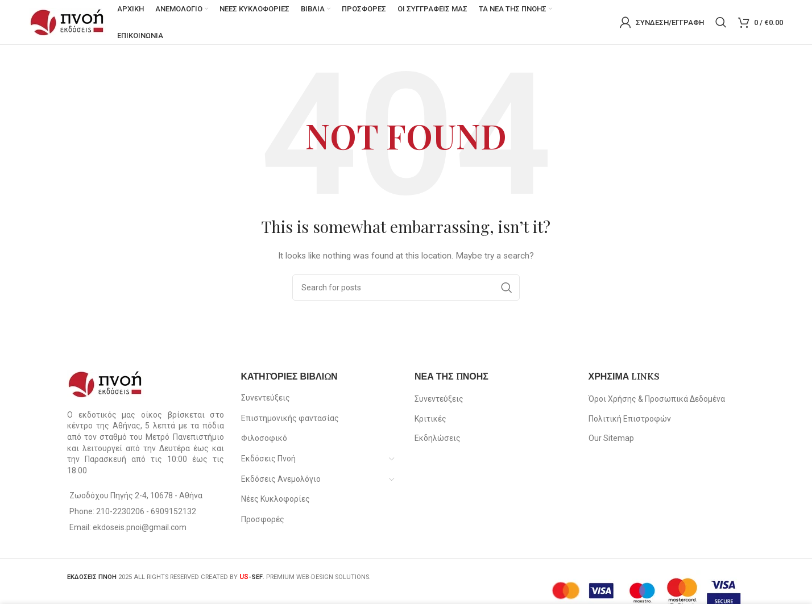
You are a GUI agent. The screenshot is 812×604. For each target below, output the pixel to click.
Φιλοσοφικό (264, 439)
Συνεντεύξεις (265, 398)
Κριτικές (430, 419)
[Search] (721, 22)
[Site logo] (67, 22)
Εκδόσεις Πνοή (268, 459)
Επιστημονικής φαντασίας (290, 418)
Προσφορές (262, 519)
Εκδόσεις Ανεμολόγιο (281, 479)
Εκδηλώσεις (438, 439)
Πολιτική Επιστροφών (630, 419)
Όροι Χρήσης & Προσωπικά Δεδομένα (657, 400)
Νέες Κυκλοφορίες (275, 500)
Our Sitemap (611, 439)
